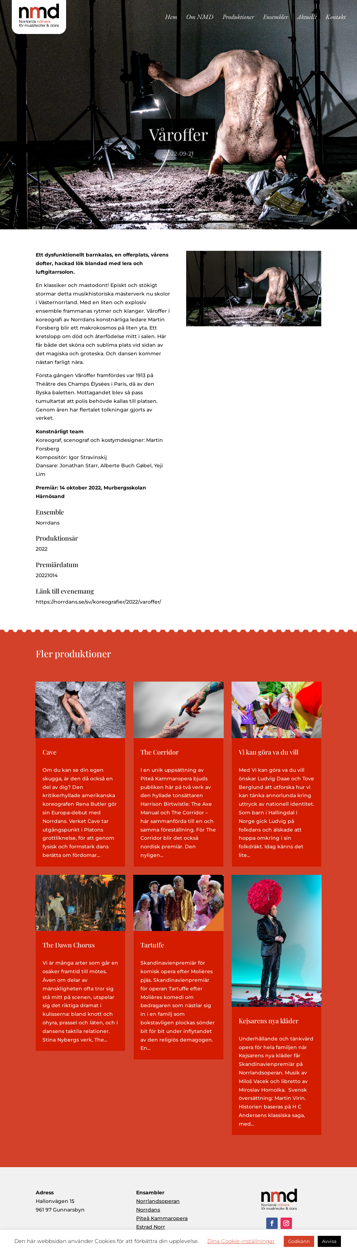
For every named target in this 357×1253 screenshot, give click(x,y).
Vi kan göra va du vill (268, 752)
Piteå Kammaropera (162, 1218)
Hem (171, 17)
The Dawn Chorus (69, 945)
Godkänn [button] (299, 1241)
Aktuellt (307, 17)
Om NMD (199, 17)
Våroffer (178, 140)
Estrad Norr (150, 1227)
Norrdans (148, 1209)
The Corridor (159, 752)
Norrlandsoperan (158, 1201)
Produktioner (238, 17)
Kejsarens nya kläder (268, 1020)
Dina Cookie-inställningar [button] (241, 1241)
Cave (49, 752)
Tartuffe (152, 945)
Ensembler (275, 17)
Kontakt (336, 17)
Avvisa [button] (329, 1241)
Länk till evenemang (65, 591)
